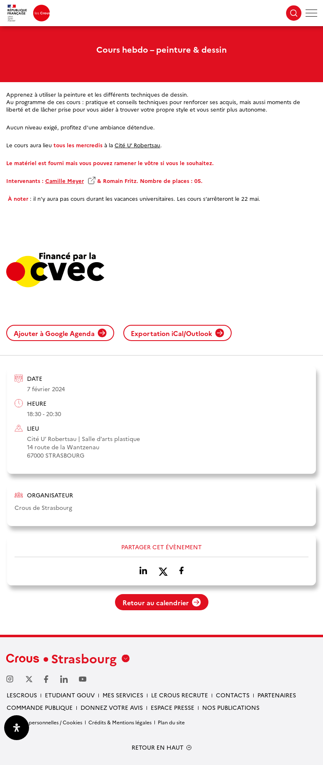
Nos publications (230, 707)
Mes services (123, 695)
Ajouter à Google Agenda (60, 333)
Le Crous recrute (179, 695)
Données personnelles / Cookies (44, 722)
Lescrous (22, 695)
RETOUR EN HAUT (158, 747)
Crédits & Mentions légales (120, 722)
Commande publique (40, 707)
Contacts (233, 695)
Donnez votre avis (112, 707)
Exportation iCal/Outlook (177, 333)
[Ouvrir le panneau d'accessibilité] (16, 727)
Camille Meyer (64, 180)
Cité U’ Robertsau (137, 145)
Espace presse (172, 707)
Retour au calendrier (161, 602)
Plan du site (171, 722)
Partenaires (276, 695)
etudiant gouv (70, 695)
